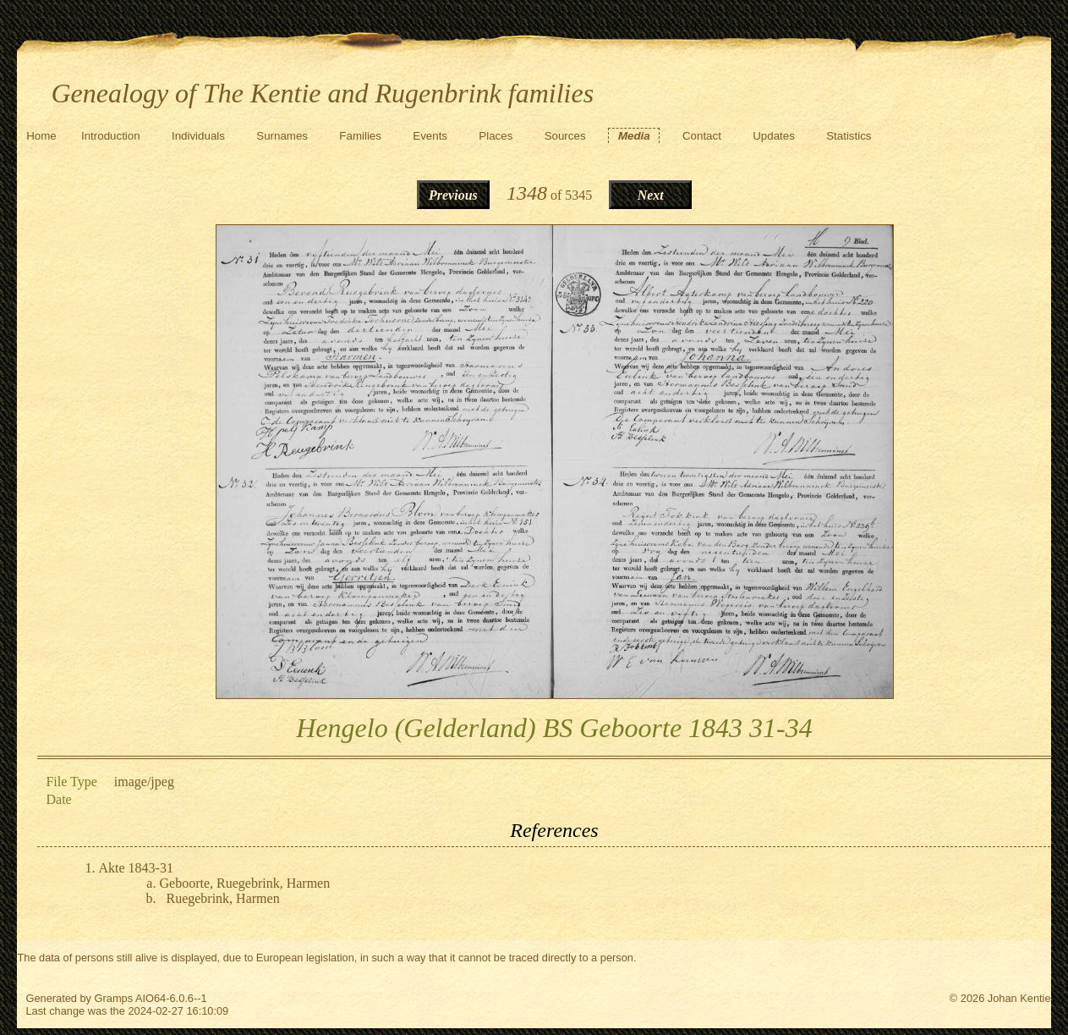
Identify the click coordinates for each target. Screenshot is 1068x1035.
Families (360, 135)
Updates (774, 135)
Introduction (110, 135)
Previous (453, 195)
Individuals (198, 135)
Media (634, 135)
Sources (565, 135)
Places (495, 135)
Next (651, 195)
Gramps (114, 998)
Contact (701, 135)
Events (430, 135)
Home (41, 135)
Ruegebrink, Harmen (222, 898)
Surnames (282, 135)
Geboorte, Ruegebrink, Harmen (244, 883)
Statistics (848, 135)
